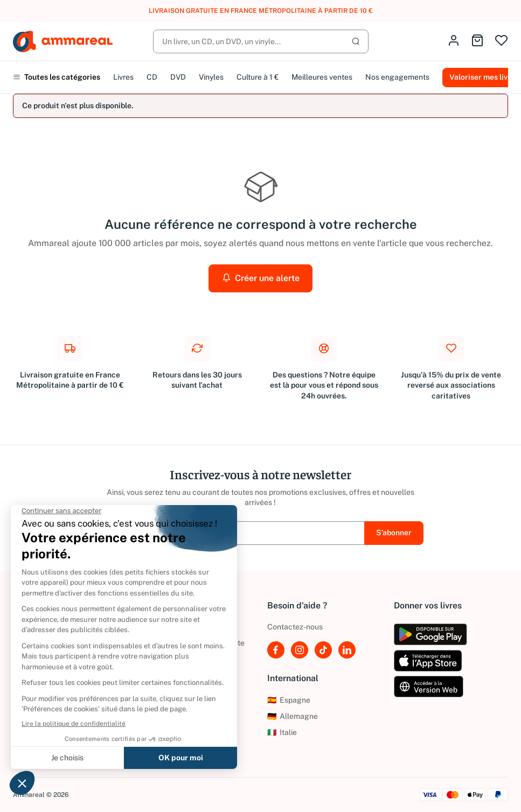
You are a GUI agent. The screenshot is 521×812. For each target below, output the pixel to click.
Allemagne (292, 716)
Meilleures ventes (321, 77)
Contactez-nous (295, 626)
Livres (123, 77)
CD (152, 77)
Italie (282, 732)
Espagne (288, 700)
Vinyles (211, 77)
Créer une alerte (261, 278)
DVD (178, 77)
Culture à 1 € (258, 77)
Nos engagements (397, 77)
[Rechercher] (261, 41)
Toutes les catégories (56, 77)
